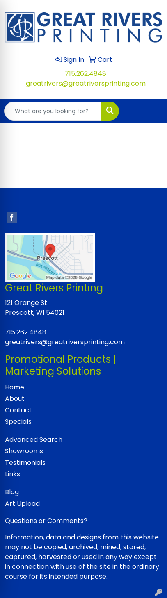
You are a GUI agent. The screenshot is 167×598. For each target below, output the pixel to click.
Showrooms (24, 451)
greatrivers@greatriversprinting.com (86, 83)
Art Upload (22, 503)
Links (12, 474)
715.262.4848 (85, 73)
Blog (12, 492)
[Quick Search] (53, 111)
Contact (18, 410)
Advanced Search (33, 439)
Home (14, 387)
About (15, 398)
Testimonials (25, 462)
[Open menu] (150, 111)
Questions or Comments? (46, 520)
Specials (18, 421)
